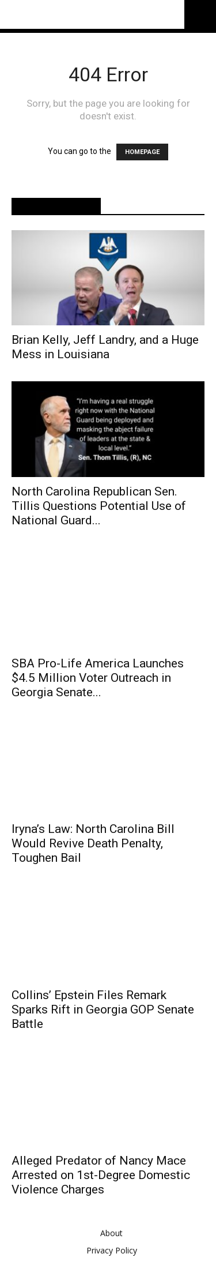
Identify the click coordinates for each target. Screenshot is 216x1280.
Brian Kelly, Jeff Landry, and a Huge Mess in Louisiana (105, 347)
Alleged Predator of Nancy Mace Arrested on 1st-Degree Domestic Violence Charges (101, 1169)
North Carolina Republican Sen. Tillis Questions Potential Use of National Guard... (99, 506)
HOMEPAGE (142, 152)
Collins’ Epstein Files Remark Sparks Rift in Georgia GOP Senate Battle (103, 1003)
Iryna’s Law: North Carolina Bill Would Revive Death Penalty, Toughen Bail (93, 837)
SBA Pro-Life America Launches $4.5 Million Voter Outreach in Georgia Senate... (98, 671)
